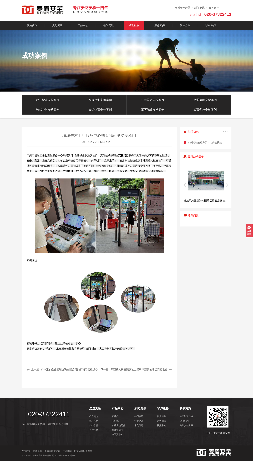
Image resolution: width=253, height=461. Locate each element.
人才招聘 (93, 430)
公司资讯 (138, 416)
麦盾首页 (32, 25)
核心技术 (93, 421)
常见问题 (138, 425)
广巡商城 (67, 451)
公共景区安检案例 (152, 100)
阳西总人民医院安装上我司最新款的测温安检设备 (139, 369)
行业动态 (138, 421)
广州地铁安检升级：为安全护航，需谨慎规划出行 (214, 142)
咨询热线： (210, 14)
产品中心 (83, 25)
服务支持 (213, 7)
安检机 (115, 421)
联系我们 (210, 25)
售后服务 (161, 416)
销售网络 (161, 421)
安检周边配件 (118, 425)
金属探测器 (117, 430)
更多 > (225, 131)
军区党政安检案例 (152, 109)
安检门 (115, 416)
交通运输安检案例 (205, 100)
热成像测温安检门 (87, 155)
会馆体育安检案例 (100, 109)
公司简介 (93, 416)
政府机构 (184, 421)
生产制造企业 (186, 416)
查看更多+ (117, 434)
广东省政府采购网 (83, 451)
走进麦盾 (57, 25)
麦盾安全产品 (182, 7)
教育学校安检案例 (205, 109)
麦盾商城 (37, 451)
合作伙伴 (93, 425)
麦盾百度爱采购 (52, 451)
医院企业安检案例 (100, 100)
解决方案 (185, 25)
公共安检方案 (186, 425)
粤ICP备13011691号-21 (65, 455)
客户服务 (163, 408)
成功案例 (134, 25)
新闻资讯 (199, 7)
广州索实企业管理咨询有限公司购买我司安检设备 (69, 369)
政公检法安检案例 (47, 100)
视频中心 (161, 425)
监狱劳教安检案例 (47, 109)
